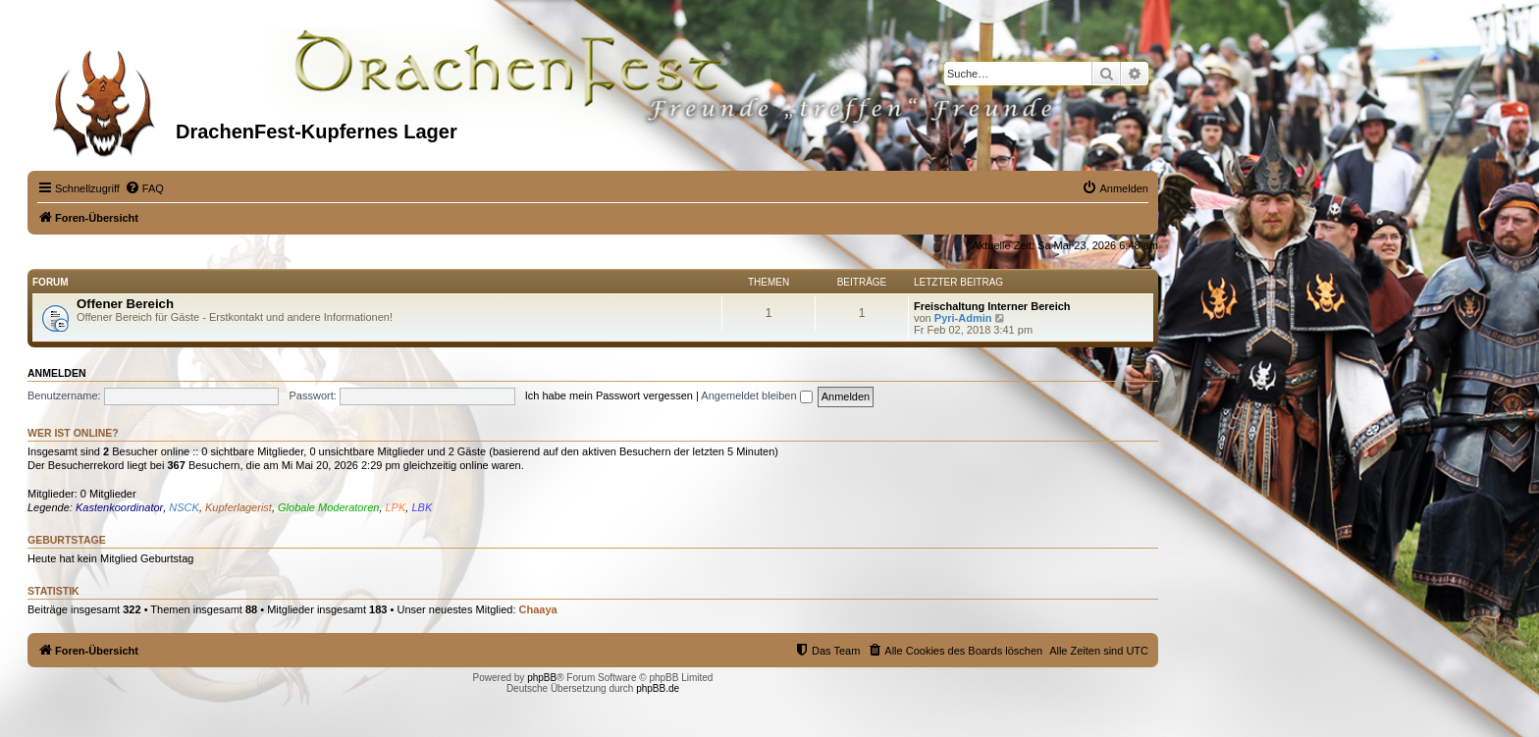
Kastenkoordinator (119, 507)
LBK (421, 507)
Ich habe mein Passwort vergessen (609, 395)
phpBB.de (657, 688)
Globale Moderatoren (328, 507)
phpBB (542, 677)
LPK (396, 507)
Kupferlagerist (238, 507)
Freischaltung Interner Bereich (992, 306)
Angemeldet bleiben (756, 395)
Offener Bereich (125, 303)
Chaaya (538, 609)
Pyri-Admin (963, 318)
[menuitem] (144, 188)
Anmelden (56, 373)
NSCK (184, 507)
